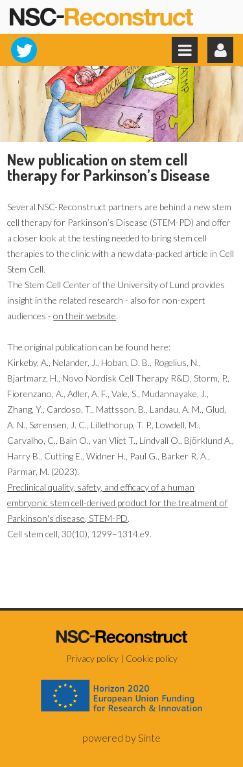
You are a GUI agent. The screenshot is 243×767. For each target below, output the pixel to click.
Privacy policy (92, 658)
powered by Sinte (121, 737)
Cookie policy (152, 658)
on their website (84, 315)
